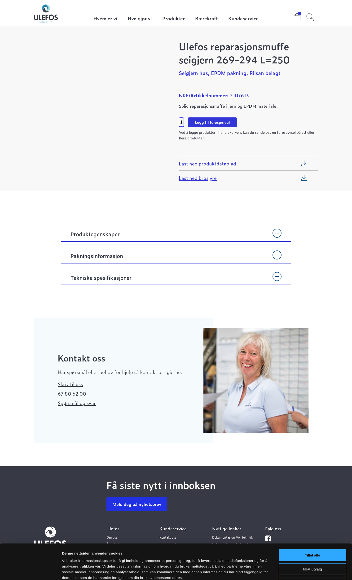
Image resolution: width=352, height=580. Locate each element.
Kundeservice (243, 19)
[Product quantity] (181, 122)
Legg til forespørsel (212, 122)
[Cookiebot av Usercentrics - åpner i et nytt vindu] (30, 570)
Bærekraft (206, 19)
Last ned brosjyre (198, 177)
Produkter (173, 19)
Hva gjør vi (140, 19)
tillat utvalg (312, 536)
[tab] (176, 236)
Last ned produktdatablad (207, 163)
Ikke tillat (312, 550)
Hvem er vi (105, 19)
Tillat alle (312, 522)
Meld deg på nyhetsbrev (136, 504)
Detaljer (252, 571)
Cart (293, 15)
